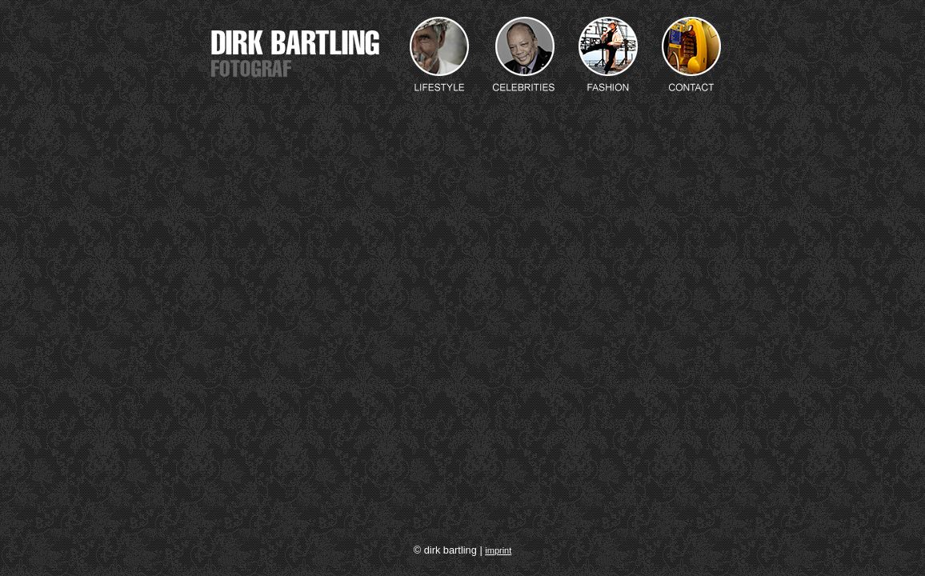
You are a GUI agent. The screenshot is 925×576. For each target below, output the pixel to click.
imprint (498, 550)
